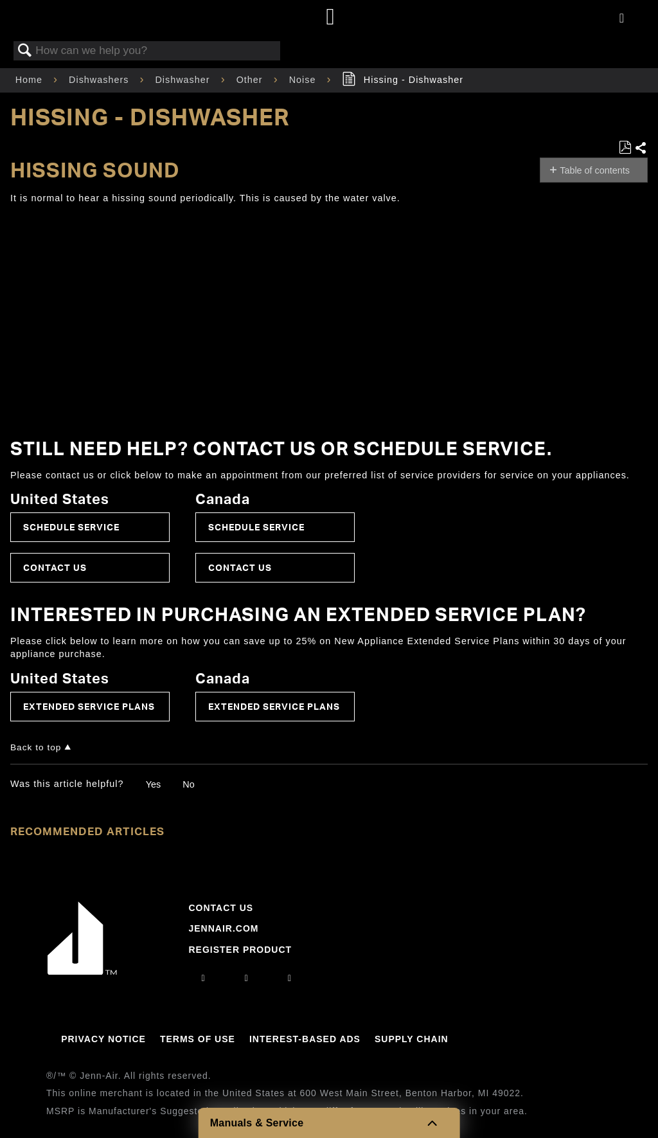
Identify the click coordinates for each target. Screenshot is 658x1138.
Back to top (35, 747)
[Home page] (330, 17)
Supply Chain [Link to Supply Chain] (412, 1039)
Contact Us (55, 567)
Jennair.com (223, 928)
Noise (304, 80)
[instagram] (204, 978)
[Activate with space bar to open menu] (621, 19)
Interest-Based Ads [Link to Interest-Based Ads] (304, 1039)
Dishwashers (100, 80)
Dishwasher (184, 80)
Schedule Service (71, 526)
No (188, 784)
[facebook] (247, 978)
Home (30, 80)
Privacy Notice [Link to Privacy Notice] (103, 1039)
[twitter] (290, 978)
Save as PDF (625, 147)
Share (641, 148)
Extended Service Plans (89, 706)
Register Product (240, 949)
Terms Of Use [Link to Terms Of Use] (197, 1039)
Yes (153, 784)
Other (251, 80)
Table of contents (595, 170)
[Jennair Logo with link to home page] (82, 971)
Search (25, 51)
